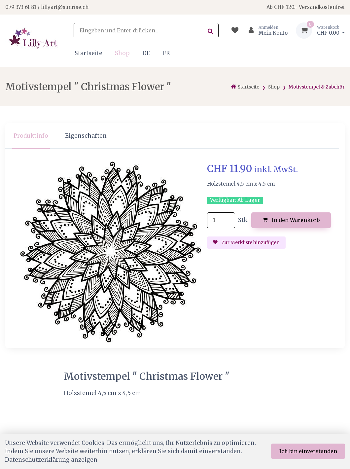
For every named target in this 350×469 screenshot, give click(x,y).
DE (146, 53)
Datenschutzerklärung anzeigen (51, 459)
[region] (175, 136)
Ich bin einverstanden (308, 451)
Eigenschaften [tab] (86, 135)
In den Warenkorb (291, 220)
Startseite (88, 53)
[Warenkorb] (320, 30)
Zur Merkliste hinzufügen (246, 242)
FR (166, 53)
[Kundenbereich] (265, 30)
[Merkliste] (235, 30)
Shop (122, 53)
